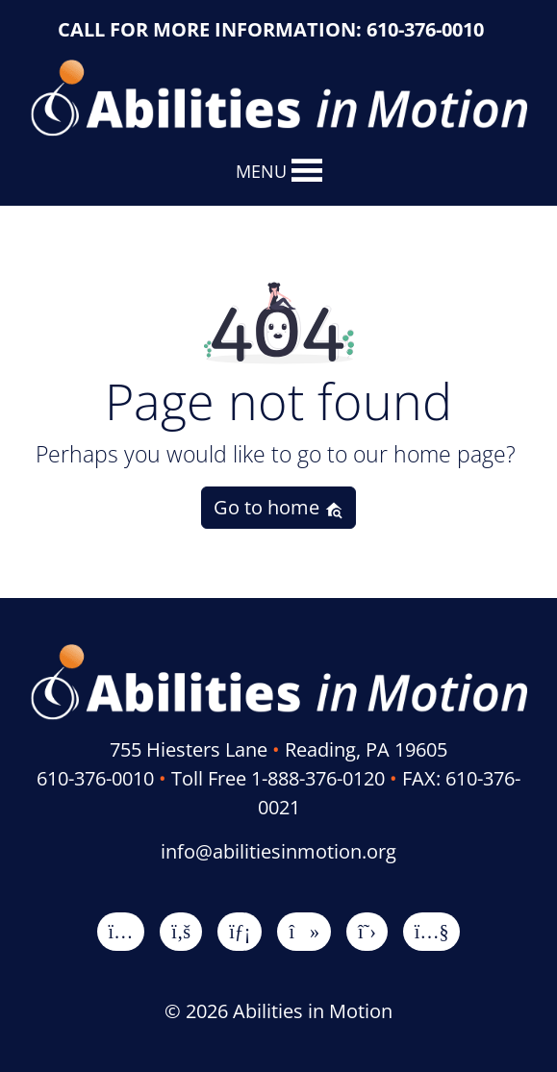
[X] (367, 931)
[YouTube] (432, 931)
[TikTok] (304, 931)
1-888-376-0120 (318, 778)
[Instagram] (121, 931)
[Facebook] (181, 931)
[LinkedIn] (239, 931)
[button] (261, 171)
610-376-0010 (425, 29)
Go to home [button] (278, 507)
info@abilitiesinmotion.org (278, 851)
